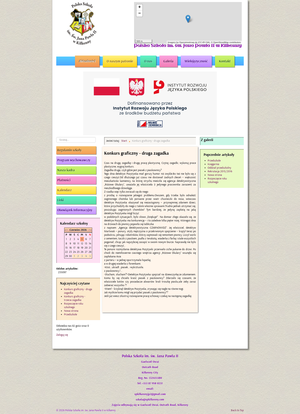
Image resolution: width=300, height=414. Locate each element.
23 (70, 252)
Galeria (168, 61)
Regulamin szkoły (69, 150)
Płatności (63, 180)
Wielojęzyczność (196, 61)
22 (66, 252)
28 (90, 252)
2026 (84, 230)
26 (82, 252)
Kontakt (225, 61)
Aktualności (87, 61)
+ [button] (139, 7)
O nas (148, 61)
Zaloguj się (62, 334)
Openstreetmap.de (188, 42)
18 (78, 247)
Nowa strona (215, 175)
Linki (60, 200)
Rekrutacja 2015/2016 (220, 171)
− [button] (139, 14)
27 (86, 252)
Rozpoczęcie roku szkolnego (217, 180)
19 (82, 247)
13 (86, 243)
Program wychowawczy (73, 160)
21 (90, 247)
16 (70, 247)
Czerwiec (75, 230)
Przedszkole (214, 160)
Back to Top (237, 410)
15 (66, 247)
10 (74, 243)
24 (74, 252)
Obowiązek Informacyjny (74, 210)
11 (78, 243)
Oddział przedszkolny (219, 167)
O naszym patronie (120, 61)
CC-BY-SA (204, 42)
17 (74, 247)
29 (66, 256)
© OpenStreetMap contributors (226, 42)
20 (86, 247)
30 (70, 256)
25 (78, 252)
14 (90, 243)
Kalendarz (64, 190)
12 (82, 243)
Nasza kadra (66, 170)
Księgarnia (213, 164)
